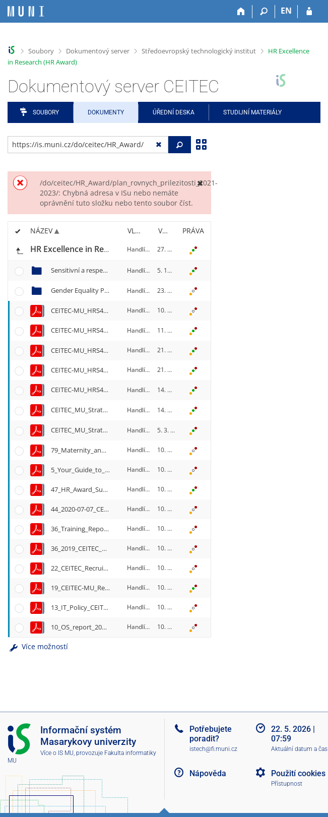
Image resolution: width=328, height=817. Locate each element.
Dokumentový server (97, 50)
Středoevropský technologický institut (199, 50)
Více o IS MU (57, 753)
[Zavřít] (200, 182)
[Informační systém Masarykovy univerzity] (26, 11)
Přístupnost (286, 783)
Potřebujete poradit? (210, 733)
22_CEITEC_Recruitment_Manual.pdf (105, 568)
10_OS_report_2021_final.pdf (94, 627)
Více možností (38, 646)
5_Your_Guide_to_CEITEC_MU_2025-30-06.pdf (118, 469)
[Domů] (241, 11)
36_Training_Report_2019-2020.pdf (102, 528)
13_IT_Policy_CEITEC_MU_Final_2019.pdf (110, 607)
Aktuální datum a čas (299, 748)
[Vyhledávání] (263, 11)
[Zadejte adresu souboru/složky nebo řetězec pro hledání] (88, 144)
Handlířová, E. (146, 249)
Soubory (41, 50)
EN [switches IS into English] (286, 10)
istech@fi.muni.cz (213, 748)
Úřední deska (173, 112)
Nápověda (207, 773)
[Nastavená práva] (193, 250)
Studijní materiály (252, 112)
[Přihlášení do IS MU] (309, 11)
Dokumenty (106, 112)
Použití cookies (298, 773)
